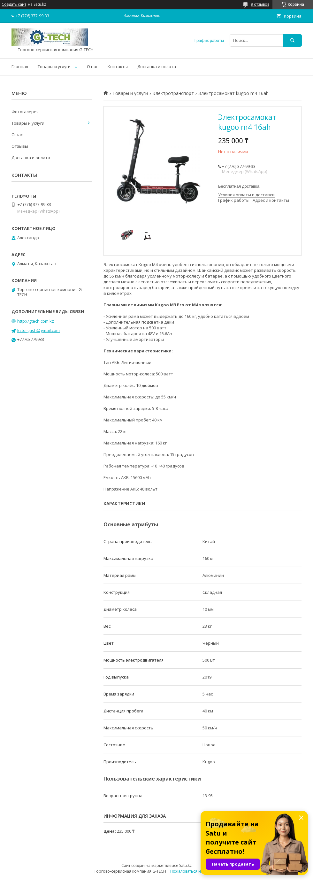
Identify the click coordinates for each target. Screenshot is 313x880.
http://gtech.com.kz (35, 321)
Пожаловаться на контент (194, 871)
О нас (92, 66)
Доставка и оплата (156, 66)
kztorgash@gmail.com (38, 330)
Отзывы (19, 146)
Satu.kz (185, 865)
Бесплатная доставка (238, 186)
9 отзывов (260, 4)
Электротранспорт (173, 93)
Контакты (118, 66)
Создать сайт (14, 4)
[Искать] (292, 40)
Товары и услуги (54, 66)
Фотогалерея (25, 111)
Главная (19, 66)
